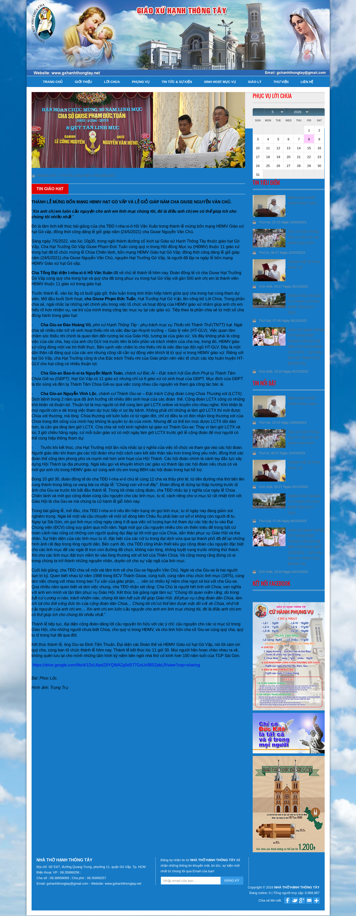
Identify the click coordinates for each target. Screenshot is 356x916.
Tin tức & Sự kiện (177, 82)
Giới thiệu (83, 82)
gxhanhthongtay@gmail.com (67, 883)
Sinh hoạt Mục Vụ (220, 82)
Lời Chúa (112, 82)
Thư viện (281, 82)
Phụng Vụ (141, 82)
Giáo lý (254, 82)
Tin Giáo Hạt (104, 176)
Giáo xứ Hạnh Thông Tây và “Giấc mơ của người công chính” (303, 237)
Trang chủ (53, 82)
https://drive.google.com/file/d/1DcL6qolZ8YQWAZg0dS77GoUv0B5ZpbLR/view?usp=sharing (116, 665)
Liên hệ (307, 82)
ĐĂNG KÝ (232, 880)
